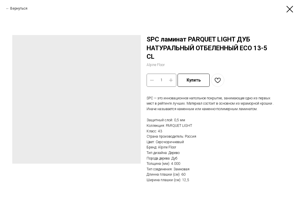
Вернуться (18, 8)
